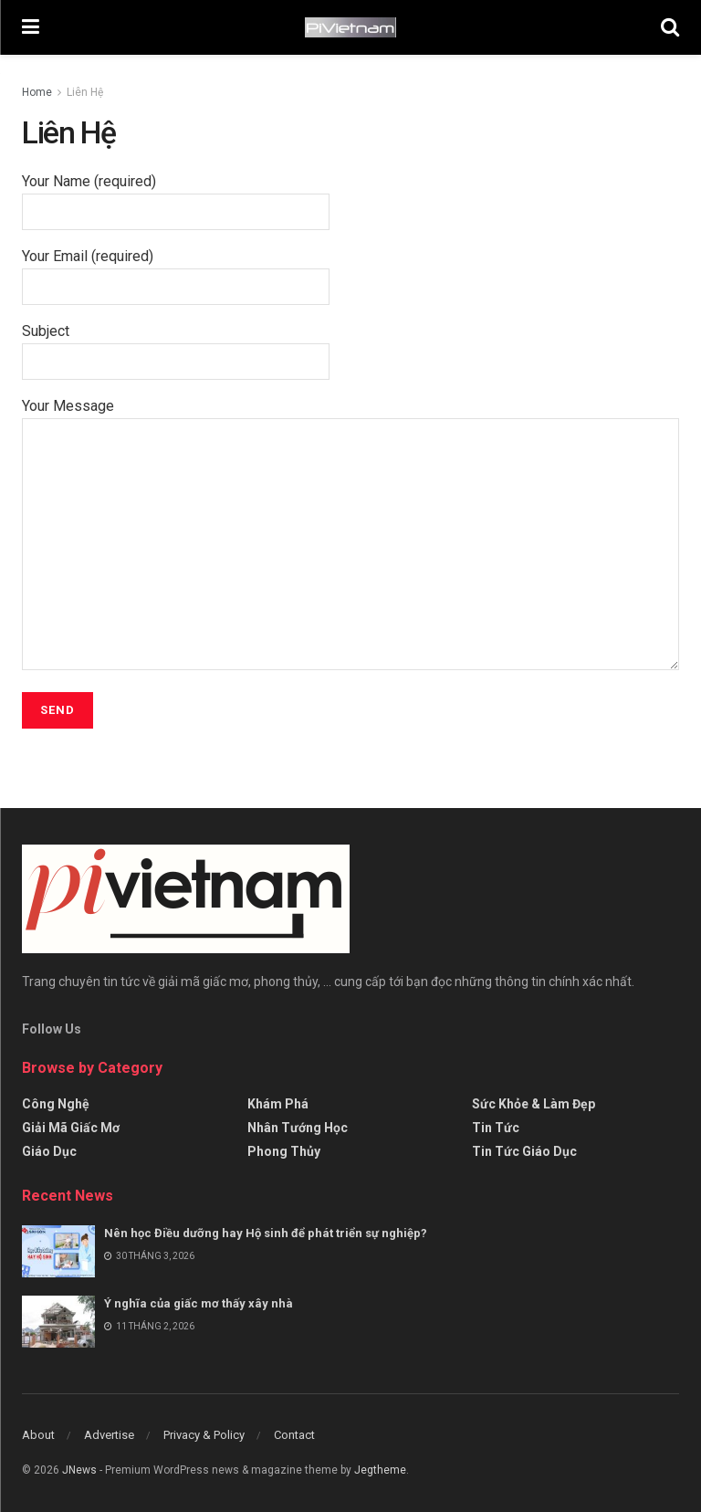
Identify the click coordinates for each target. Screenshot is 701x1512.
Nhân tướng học (297, 1127)
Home (37, 92)
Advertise (109, 1435)
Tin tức (495, 1127)
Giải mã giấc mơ (71, 1127)
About (38, 1435)
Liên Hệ (85, 92)
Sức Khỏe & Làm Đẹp (533, 1104)
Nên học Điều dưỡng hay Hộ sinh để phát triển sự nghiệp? (265, 1233)
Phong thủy (283, 1151)
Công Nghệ (55, 1104)
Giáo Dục (49, 1151)
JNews (79, 1470)
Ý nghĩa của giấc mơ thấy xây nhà (198, 1303)
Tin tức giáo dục (524, 1151)
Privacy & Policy (204, 1435)
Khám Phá (278, 1104)
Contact (294, 1435)
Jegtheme (380, 1470)
